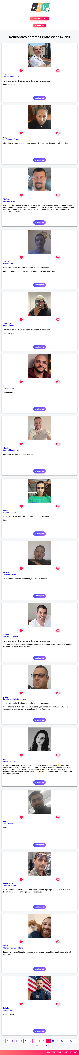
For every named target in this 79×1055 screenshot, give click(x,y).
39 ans (17, 77)
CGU (53, 1052)
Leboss (5, 386)
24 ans (11, 326)
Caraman (6, 575)
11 (53, 1041)
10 (48, 1041)
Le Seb (5, 697)
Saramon (6, 201)
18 (42, 1045)
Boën (5, 263)
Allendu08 (6, 448)
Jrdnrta (5, 510)
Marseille (6, 886)
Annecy (5, 1010)
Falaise (5, 388)
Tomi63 (6, 75)
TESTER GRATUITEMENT (39, 18)
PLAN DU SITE (62, 1052)
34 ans (19, 450)
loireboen (6, 261)
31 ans (12, 388)
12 (57, 1041)
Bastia (5, 326)
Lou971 (6, 137)
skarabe (6, 635)
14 (66, 1041)
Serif (4, 821)
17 (37, 1045)
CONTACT (73, 1052)
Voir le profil (39, 98)
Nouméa (6, 512)
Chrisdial (6, 1008)
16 (76, 1041)
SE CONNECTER (39, 25)
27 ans (10, 823)
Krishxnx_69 (7, 324)
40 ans (13, 201)
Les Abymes (7, 139)
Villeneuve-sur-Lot (9, 948)
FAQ (48, 1052)
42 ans (13, 886)
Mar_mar (6, 759)
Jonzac (5, 761)
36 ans (12, 1010)
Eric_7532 (6, 199)
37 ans (16, 139)
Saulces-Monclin (9, 450)
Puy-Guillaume (8, 77)
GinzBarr (6, 572)
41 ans (13, 575)
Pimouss (6, 946)
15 (71, 1041)
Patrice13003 (8, 884)
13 (62, 1041)
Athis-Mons (7, 637)
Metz (5, 823)
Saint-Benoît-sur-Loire (11, 699)
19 (46, 1045)
